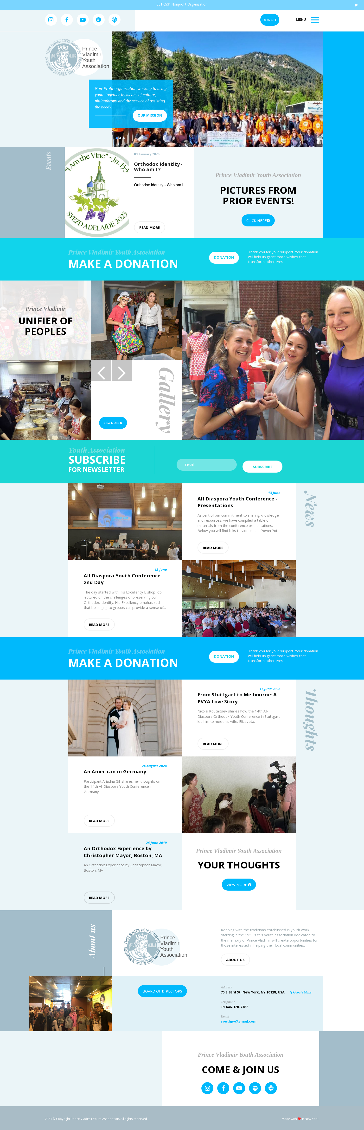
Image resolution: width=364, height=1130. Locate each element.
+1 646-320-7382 (234, 1005)
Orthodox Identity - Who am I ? (160, 185)
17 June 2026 (269, 687)
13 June (274, 491)
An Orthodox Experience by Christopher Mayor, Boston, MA (123, 850)
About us (235, 958)
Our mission (150, 115)
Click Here (258, 220)
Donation (224, 257)
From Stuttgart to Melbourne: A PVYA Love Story (237, 697)
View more (116, 422)
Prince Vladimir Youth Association (95, 57)
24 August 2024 (154, 764)
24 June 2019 (156, 841)
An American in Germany (115, 770)
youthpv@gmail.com (238, 1020)
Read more (149, 227)
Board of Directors (162, 989)
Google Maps (301, 991)
